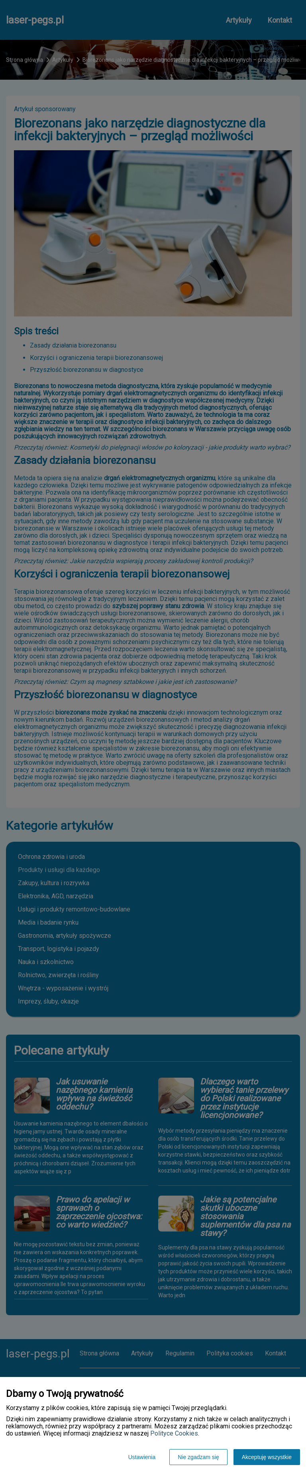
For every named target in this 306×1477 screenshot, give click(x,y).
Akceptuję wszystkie (267, 1457)
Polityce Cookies (174, 1433)
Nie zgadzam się (198, 1457)
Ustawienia (141, 1457)
